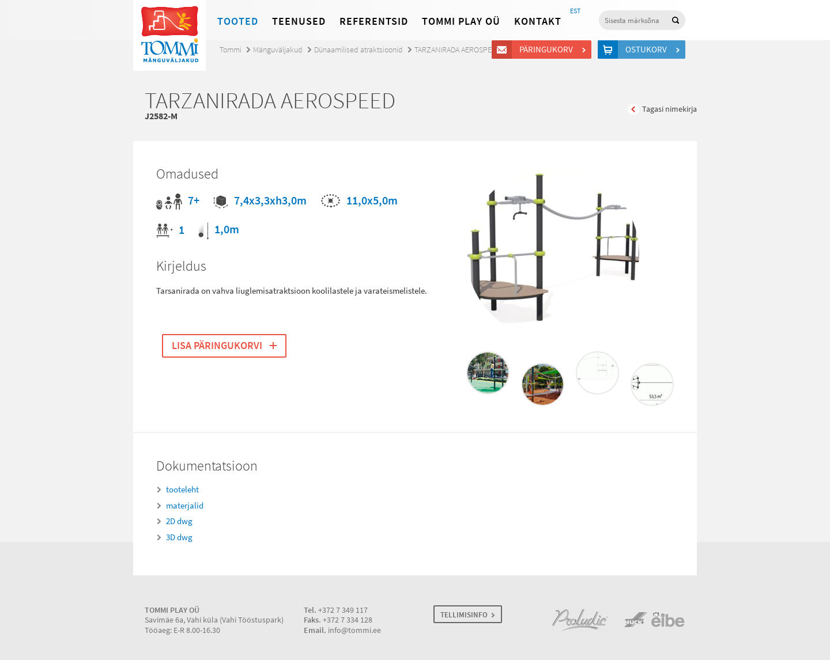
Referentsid (373, 21)
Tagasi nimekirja (669, 109)
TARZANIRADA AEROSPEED (457, 49)
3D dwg (179, 537)
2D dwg (179, 521)
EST (575, 11)
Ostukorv (648, 49)
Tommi (231, 49)
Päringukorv (548, 49)
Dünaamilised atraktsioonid (358, 49)
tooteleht (182, 489)
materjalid (184, 505)
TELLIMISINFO (464, 615)
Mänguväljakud (278, 49)
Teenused (299, 21)
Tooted (237, 21)
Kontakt (537, 21)
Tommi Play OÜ (461, 21)
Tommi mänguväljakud (169, 35)
